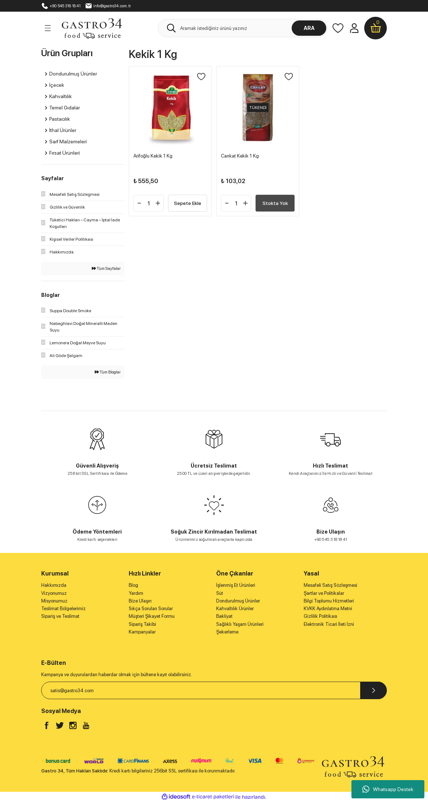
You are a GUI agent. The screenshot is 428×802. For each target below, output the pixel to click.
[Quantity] (148, 203)
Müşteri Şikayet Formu (152, 616)
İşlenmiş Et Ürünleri (235, 585)
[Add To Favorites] (201, 76)
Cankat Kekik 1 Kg (240, 156)
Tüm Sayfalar (106, 268)
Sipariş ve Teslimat (60, 616)
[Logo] (91, 27)
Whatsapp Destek (387, 789)
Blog (133, 585)
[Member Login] (354, 28)
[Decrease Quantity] (139, 203)
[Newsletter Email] (214, 690)
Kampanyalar (142, 632)
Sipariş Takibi (142, 624)
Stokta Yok (275, 203)
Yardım (136, 593)
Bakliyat (224, 616)
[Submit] (373, 690)
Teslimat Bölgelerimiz (63, 608)
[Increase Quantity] (158, 203)
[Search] (243, 28)
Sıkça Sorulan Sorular (151, 608)
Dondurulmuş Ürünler (238, 601)
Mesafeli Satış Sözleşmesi (330, 585)
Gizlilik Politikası (320, 616)
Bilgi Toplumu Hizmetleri (329, 601)
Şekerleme (227, 632)
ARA (309, 28)
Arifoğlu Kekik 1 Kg (152, 156)
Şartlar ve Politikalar (324, 593)
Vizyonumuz (54, 593)
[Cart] (375, 28)
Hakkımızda (53, 585)
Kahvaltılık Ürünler (235, 608)
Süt (219, 593)
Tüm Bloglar (108, 372)
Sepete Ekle (188, 203)
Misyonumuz (54, 601)
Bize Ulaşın (140, 601)
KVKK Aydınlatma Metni (328, 608)
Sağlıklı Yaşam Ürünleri (240, 624)
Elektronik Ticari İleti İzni (329, 624)
